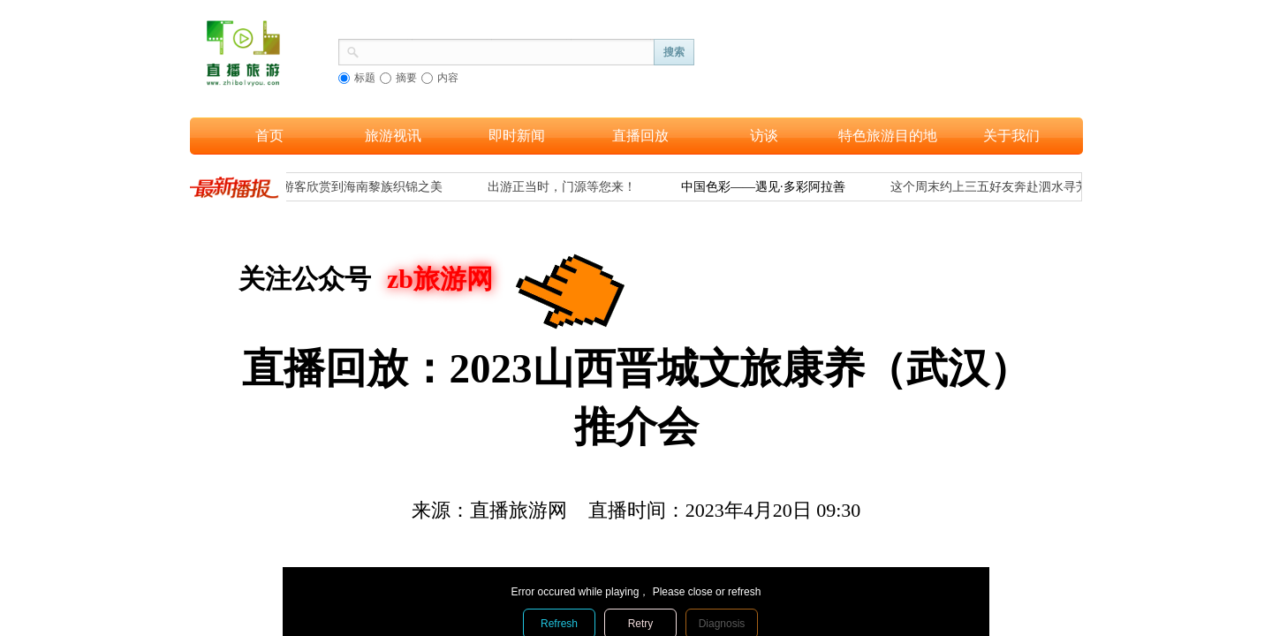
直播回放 (640, 135)
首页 (269, 135)
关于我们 (1011, 135)
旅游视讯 (393, 135)
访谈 (764, 135)
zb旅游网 (440, 278)
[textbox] (507, 50)
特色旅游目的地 (887, 135)
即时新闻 (516, 135)
